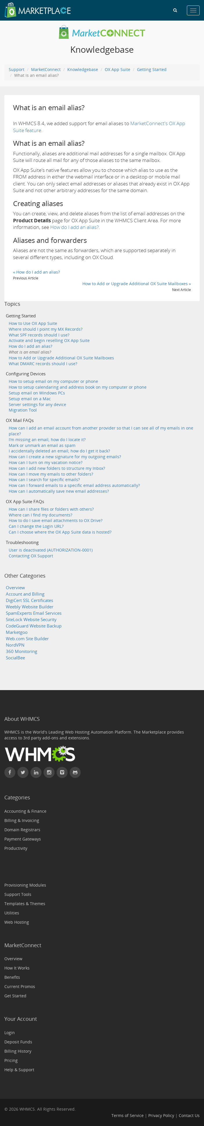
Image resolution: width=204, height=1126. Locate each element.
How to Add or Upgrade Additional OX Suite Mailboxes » (136, 283)
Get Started (15, 995)
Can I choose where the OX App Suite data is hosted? (60, 532)
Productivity (15, 848)
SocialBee (15, 658)
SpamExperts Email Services (34, 613)
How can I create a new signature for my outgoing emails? (65, 456)
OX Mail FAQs (20, 420)
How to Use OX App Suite (33, 323)
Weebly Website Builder (29, 607)
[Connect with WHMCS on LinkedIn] (35, 772)
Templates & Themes (24, 903)
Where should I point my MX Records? (45, 329)
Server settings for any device (37, 404)
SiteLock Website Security (31, 619)
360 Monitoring (21, 651)
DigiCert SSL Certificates (29, 600)
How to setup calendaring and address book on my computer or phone (78, 387)
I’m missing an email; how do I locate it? (47, 439)
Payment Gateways (22, 839)
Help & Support (19, 1069)
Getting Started (152, 69)
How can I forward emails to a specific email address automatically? (74, 485)
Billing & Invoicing (21, 820)
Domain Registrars (22, 829)
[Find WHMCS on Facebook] (9, 772)
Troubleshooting (22, 542)
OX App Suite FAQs (25, 502)
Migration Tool (23, 410)
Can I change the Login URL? (36, 526)
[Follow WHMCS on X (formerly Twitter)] (22, 772)
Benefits (12, 977)
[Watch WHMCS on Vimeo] (62, 772)
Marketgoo (17, 632)
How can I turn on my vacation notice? (45, 462)
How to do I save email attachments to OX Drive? (55, 520)
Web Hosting (16, 922)
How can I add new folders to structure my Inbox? (57, 468)
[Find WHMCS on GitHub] (75, 772)
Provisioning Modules (25, 885)
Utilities (11, 913)
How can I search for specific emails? (44, 479)
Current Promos (19, 986)
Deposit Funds (18, 1042)
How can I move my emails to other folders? (51, 474)
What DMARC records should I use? (43, 363)
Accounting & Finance (25, 811)
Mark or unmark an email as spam (42, 445)
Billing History (17, 1051)
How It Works (17, 968)
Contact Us (189, 1115)
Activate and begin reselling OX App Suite (49, 340)
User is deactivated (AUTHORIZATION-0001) (51, 550)
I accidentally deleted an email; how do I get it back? (59, 451)
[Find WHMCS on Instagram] (49, 772)
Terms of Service (127, 1115)
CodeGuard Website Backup (34, 626)
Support (16, 69)
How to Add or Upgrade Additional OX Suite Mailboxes (61, 358)
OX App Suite (117, 69)
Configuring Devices (26, 374)
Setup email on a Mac (30, 398)
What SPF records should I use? (39, 335)
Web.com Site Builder (27, 639)
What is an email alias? (30, 352)
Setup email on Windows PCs (37, 393)
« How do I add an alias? (36, 272)
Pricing (11, 1060)
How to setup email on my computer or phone (53, 381)
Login (9, 1032)
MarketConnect (46, 69)
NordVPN (15, 645)
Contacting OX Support (31, 556)
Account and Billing (25, 594)
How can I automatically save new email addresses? (59, 491)
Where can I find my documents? (40, 515)
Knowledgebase (82, 69)
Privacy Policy (161, 1115)
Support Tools (17, 894)
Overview (15, 588)
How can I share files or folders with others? (51, 509)
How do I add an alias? (74, 227)
